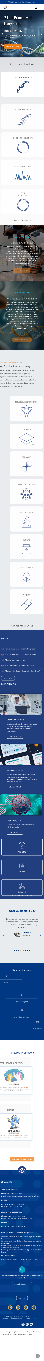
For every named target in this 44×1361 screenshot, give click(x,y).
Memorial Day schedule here (25, 2)
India (29, 1266)
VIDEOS (22, 865)
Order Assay (12, 46)
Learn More (15, 774)
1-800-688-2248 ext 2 (17, 1232)
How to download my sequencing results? (20, 687)
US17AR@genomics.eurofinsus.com (19, 1234)
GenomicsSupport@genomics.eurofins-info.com (23, 1213)
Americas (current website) (9, 1266)
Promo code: (13, 30)
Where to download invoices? (15, 682)
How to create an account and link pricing (20, 671)
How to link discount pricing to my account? (21, 676)
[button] (17, 55)
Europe (23, 1266)
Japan (36, 1266)
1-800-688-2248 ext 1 (14, 1211)
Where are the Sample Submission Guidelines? (22, 693)
